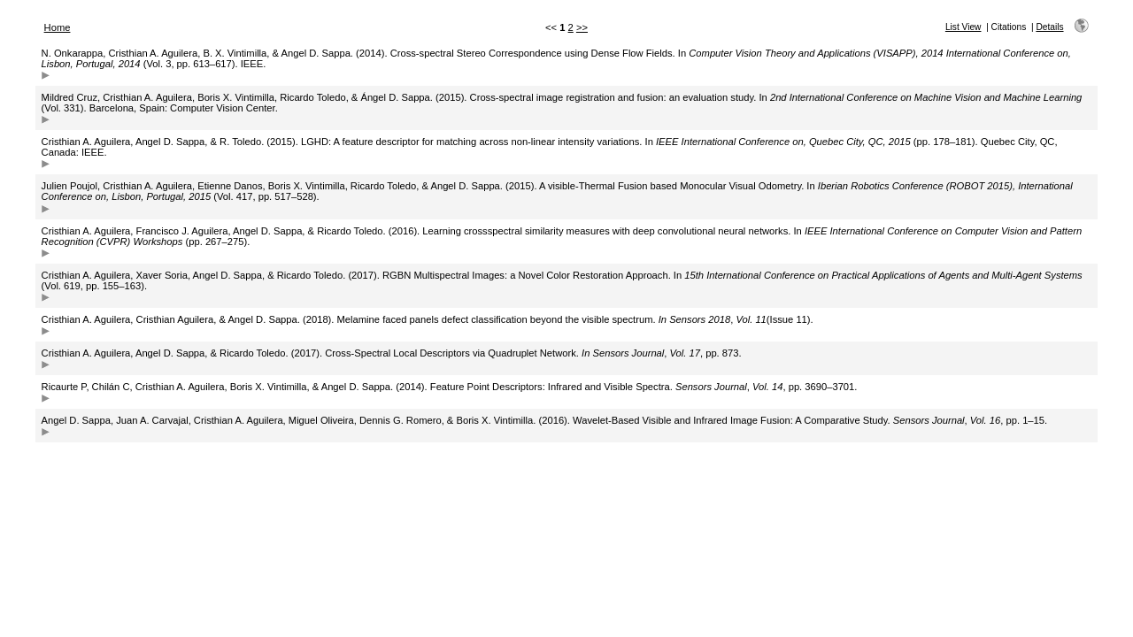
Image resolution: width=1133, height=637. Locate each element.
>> (582, 27)
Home (57, 27)
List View (963, 27)
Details (1049, 27)
